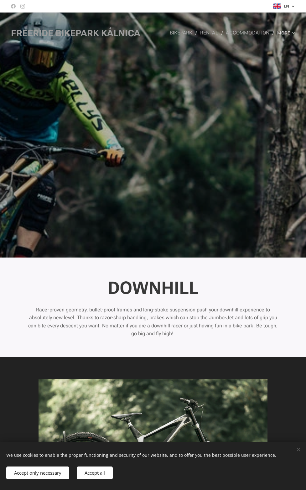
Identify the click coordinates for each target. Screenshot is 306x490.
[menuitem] (187, 33)
